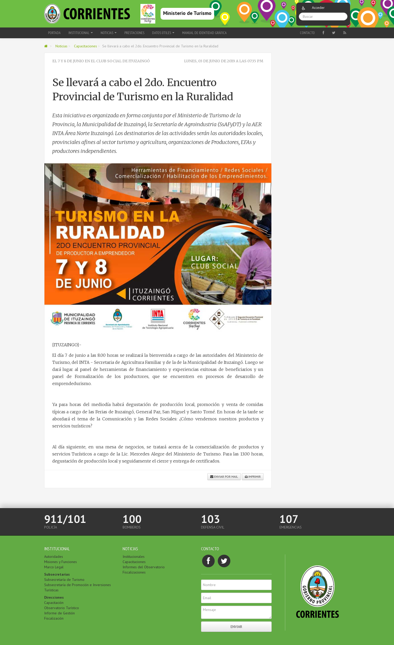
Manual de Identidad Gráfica (204, 32)
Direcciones (54, 597)
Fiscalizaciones (134, 572)
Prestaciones (134, 32)
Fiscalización (54, 618)
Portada (54, 32)
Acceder (318, 7)
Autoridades (53, 556)
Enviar (236, 626)
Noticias (61, 46)
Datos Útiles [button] (163, 32)
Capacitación (54, 602)
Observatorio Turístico (61, 607)
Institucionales (134, 556)
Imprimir (253, 477)
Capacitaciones (85, 46)
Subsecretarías (57, 574)
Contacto (307, 32)
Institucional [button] (80, 32)
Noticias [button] (109, 32)
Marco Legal (54, 567)
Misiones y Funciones (60, 561)
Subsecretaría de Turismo (64, 579)
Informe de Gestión (59, 613)
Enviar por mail (224, 477)
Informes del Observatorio (144, 567)
